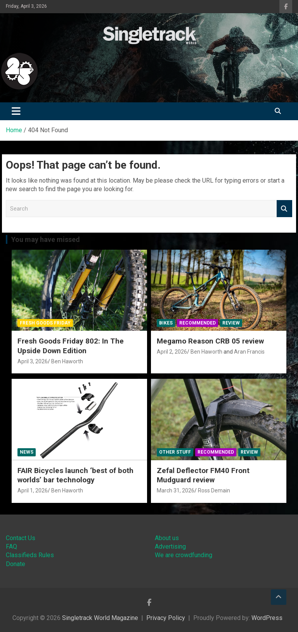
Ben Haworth (67, 361)
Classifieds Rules (30, 555)
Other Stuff (175, 452)
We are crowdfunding (183, 555)
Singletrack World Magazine (100, 618)
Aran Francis (249, 352)
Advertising (170, 546)
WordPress (266, 618)
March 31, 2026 (175, 490)
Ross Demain (214, 490)
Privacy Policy (165, 618)
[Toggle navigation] (16, 111)
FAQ (11, 546)
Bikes (166, 323)
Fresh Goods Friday (45, 323)
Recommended (197, 323)
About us (167, 538)
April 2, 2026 (172, 352)
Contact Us (20, 538)
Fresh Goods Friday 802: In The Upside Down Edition (70, 346)
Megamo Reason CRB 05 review (210, 341)
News (26, 452)
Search (284, 209)
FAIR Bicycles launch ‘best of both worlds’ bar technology (75, 475)
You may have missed (45, 239)
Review (231, 323)
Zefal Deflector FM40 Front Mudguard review (203, 475)
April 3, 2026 (32, 361)
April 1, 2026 (32, 490)
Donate (15, 564)
